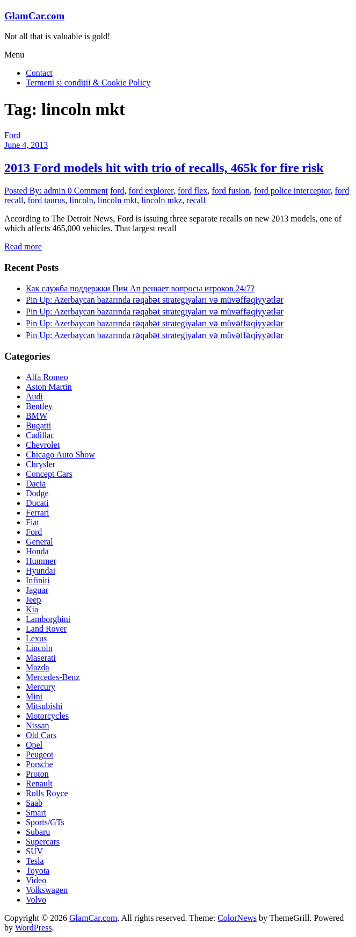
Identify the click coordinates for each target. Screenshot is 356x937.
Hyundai (40, 570)
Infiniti (37, 580)
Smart (36, 812)
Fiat (32, 522)
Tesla (35, 861)
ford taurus (47, 200)
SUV (34, 851)
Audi (34, 396)
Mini (34, 696)
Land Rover (46, 628)
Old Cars (41, 735)
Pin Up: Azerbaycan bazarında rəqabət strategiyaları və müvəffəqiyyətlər (155, 299)
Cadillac (40, 435)
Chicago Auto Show (60, 454)
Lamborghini (48, 619)
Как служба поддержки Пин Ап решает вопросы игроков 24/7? (140, 288)
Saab (34, 802)
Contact (39, 72)
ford (117, 190)
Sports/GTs (45, 822)
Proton (37, 773)
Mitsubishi (44, 706)
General (39, 541)
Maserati (41, 657)
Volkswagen (47, 890)
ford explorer (151, 190)
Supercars (43, 841)
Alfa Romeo (47, 377)
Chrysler (40, 464)
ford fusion (231, 190)
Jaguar (37, 590)
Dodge (37, 493)
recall (196, 200)
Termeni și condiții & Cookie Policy (88, 82)
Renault (39, 783)
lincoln (81, 200)
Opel (34, 744)
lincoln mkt (117, 200)
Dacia (36, 483)
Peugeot (40, 754)
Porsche (39, 764)
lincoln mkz (161, 200)
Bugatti (38, 425)
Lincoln (39, 648)
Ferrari (37, 512)
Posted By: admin (36, 190)
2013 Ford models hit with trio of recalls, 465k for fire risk (164, 168)
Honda (37, 551)
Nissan (37, 725)
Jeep (33, 599)
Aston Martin (49, 386)
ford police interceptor (292, 190)
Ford (12, 135)
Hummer (41, 561)
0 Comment (88, 190)
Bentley (39, 406)
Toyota (37, 870)
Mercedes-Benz (52, 677)
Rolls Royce (47, 793)
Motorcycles (47, 715)
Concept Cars (49, 473)
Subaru (38, 831)
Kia (32, 609)
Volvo (36, 899)
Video (36, 880)
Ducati (37, 502)
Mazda (37, 667)
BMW (36, 415)
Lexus (36, 638)
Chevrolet (43, 444)
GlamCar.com (34, 16)
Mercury (40, 686)
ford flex (193, 190)
